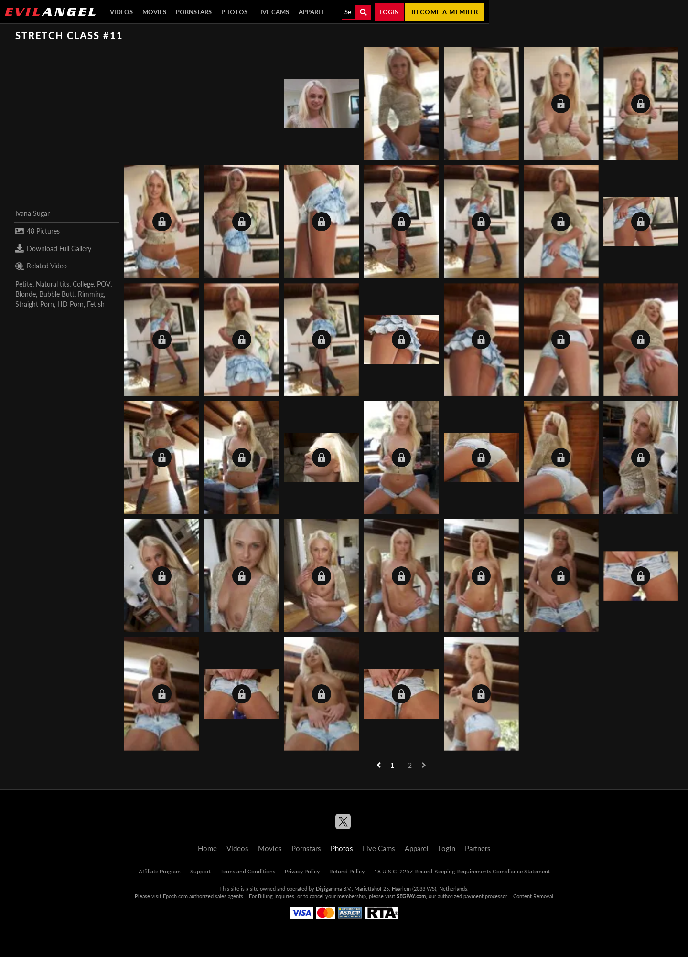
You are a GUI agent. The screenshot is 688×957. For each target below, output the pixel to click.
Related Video (41, 266)
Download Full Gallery (53, 248)
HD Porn (70, 304)
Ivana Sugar (32, 213)
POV (103, 284)
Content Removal (533, 896)
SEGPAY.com (411, 896)
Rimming (91, 294)
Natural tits (52, 284)
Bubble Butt (57, 294)
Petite (23, 284)
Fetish (96, 304)
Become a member (444, 12)
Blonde (25, 294)
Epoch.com (175, 896)
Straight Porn (34, 304)
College (83, 284)
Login (389, 12)
